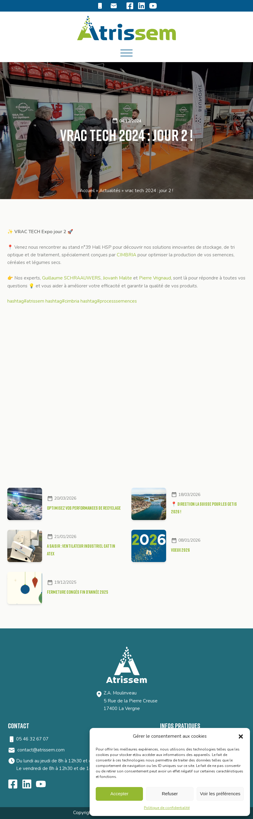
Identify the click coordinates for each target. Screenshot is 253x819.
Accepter (119, 793)
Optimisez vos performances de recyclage (84, 507)
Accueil (87, 191)
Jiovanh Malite (117, 278)
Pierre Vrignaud (155, 278)
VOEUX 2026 (180, 549)
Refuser (170, 793)
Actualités (109, 191)
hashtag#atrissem (25, 301)
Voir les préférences (220, 793)
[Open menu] (126, 53)
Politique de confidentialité (167, 807)
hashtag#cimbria (62, 301)
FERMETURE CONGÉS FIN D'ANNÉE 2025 (77, 591)
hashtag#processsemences (108, 301)
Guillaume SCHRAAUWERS (71, 278)
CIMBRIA (126, 255)
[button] (241, 736)
